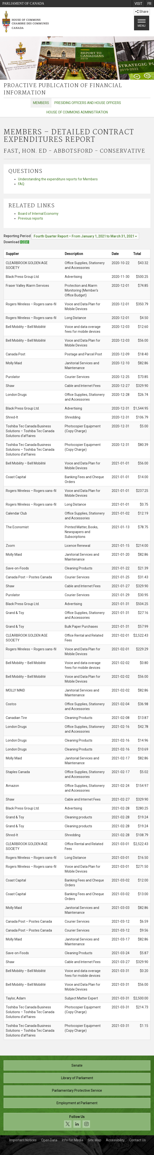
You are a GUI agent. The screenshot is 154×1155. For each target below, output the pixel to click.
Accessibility (115, 1140)
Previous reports (30, 218)
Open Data (49, 1140)
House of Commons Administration (77, 112)
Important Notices (23, 1140)
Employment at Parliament (77, 1103)
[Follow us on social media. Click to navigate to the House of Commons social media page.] (77, 1121)
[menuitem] (138, 3)
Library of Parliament (77, 1078)
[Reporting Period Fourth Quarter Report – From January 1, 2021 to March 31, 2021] (85, 236)
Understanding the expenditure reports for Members (58, 179)
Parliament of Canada (23, 3)
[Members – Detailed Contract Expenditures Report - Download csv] (24, 242)
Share (141, 11)
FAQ (21, 184)
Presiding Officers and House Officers (87, 103)
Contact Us (137, 1140)
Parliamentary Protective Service (77, 1090)
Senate (77, 1065)
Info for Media (72, 1140)
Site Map (94, 1140)
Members (41, 103)
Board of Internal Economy (38, 213)
